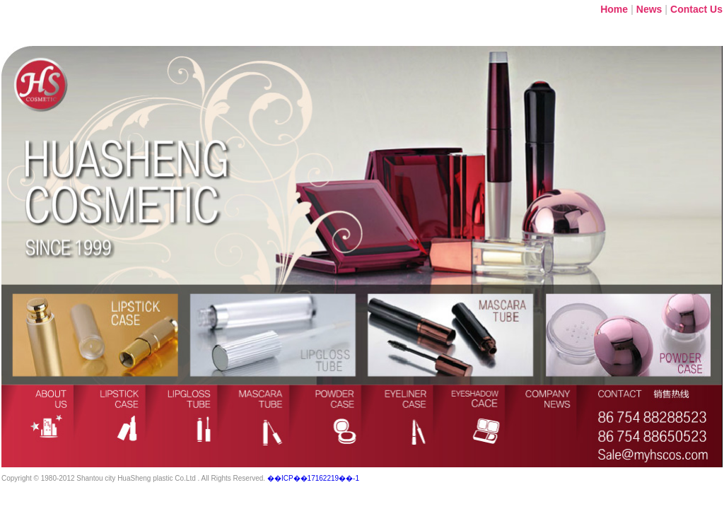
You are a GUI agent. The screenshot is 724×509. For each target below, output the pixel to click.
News (649, 9)
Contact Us (696, 9)
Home (614, 9)
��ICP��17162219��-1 (313, 478)
